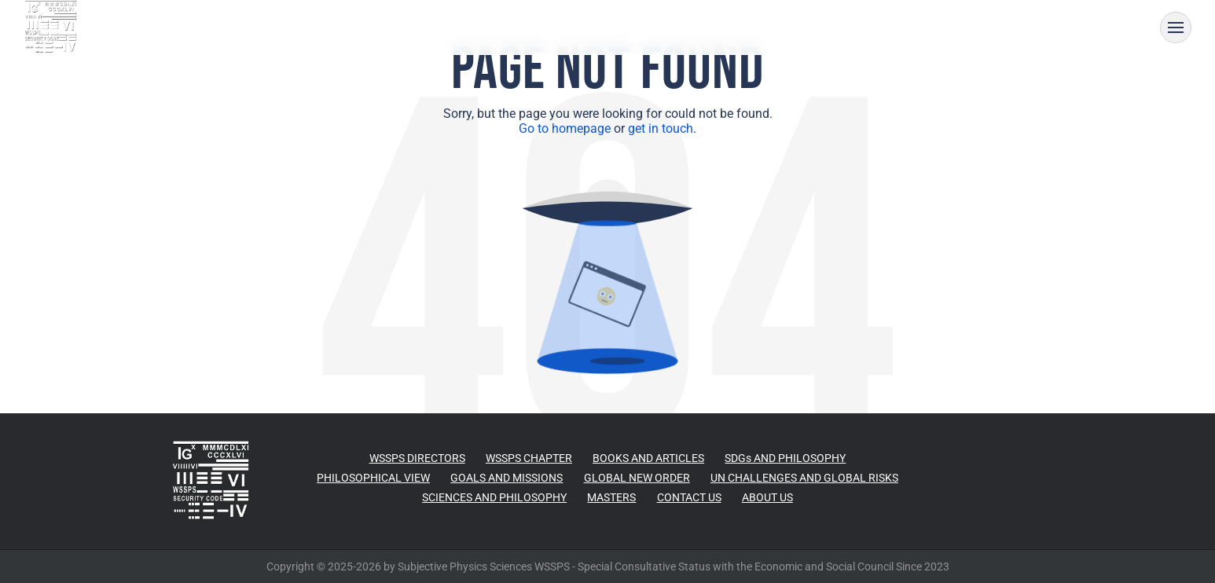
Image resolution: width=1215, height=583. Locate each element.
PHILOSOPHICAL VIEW (373, 477)
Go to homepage (565, 128)
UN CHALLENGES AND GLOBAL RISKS (804, 477)
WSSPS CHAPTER (529, 458)
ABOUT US (767, 497)
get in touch (660, 128)
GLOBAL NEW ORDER (637, 477)
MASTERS (611, 497)
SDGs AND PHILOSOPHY (785, 458)
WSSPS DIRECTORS (417, 458)
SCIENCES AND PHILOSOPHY (494, 497)
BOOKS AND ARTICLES (648, 458)
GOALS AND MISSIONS (506, 477)
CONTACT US (689, 497)
